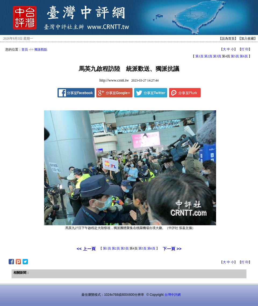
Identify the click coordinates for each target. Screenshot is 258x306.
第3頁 (217, 56)
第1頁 (199, 56)
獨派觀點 (40, 49)
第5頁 (235, 56)
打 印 (245, 49)
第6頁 (244, 56)
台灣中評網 (172, 295)
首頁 (25, 49)
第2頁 (208, 56)
